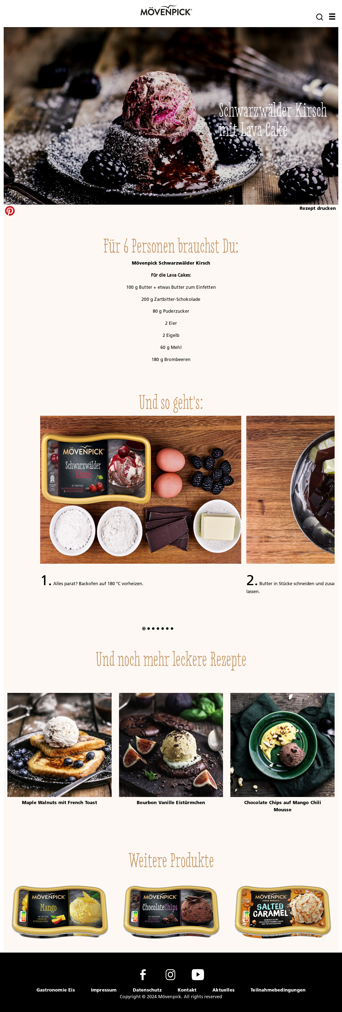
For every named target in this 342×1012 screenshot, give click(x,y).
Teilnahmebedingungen (278, 990)
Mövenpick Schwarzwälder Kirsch (171, 263)
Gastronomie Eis (55, 990)
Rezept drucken (318, 208)
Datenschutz (147, 990)
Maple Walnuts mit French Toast (59, 802)
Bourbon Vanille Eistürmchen (171, 802)
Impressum (104, 990)
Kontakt (187, 990)
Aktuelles (223, 990)
